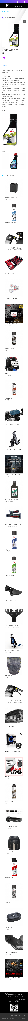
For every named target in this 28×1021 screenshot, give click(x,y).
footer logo (14, 995)
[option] (14, 35)
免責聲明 (19, 1018)
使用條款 (24, 1018)
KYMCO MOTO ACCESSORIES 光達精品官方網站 (14, 5)
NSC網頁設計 (10, 1018)
